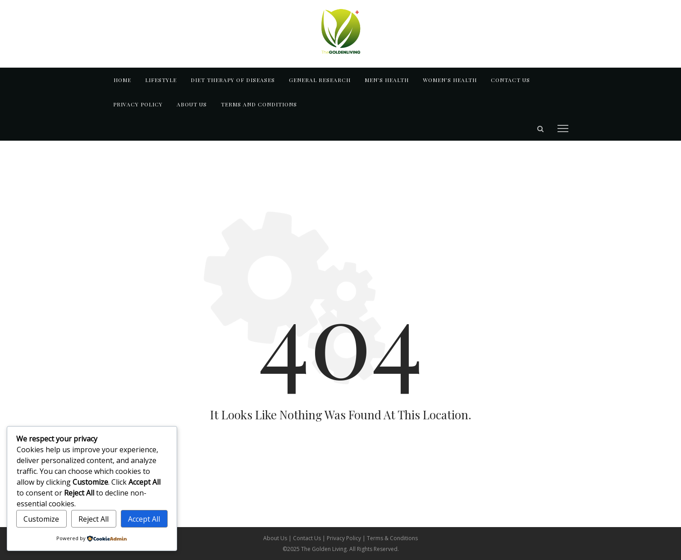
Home (122, 79)
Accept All (144, 519)
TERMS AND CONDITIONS (259, 104)
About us (192, 104)
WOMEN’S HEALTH (450, 79)
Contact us (510, 79)
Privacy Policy (138, 104)
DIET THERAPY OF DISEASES (233, 79)
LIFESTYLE (161, 79)
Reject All (93, 519)
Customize (41, 519)
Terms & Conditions (392, 538)
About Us (275, 538)
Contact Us (307, 538)
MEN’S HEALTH (387, 79)
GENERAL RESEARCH (320, 79)
